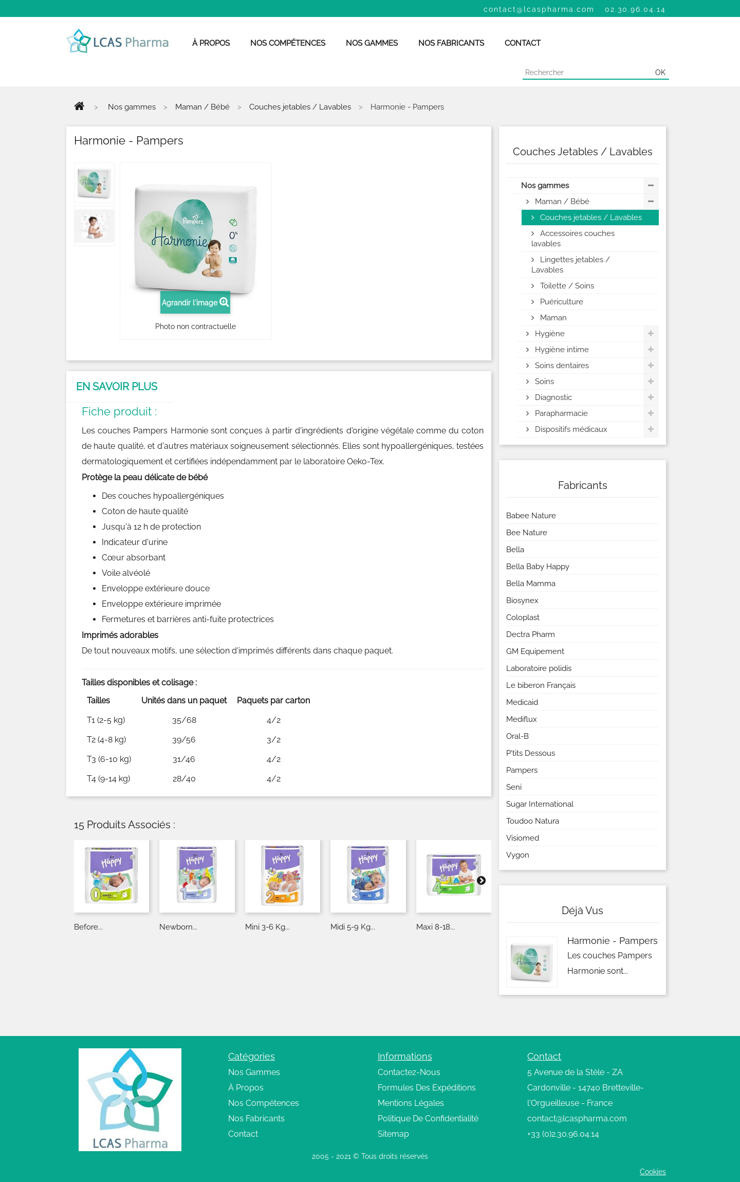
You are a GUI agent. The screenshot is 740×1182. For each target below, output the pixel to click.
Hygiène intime (561, 349)
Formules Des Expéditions (427, 1088)
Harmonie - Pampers (612, 940)
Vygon (517, 855)
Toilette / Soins (566, 285)
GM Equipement (535, 651)
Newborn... (178, 927)
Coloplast (523, 617)
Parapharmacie (560, 413)
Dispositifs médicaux (570, 429)
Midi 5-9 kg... (352, 927)
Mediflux (521, 719)
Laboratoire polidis (538, 668)
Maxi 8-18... (435, 927)
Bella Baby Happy (537, 566)
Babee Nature (531, 515)
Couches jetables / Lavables (590, 217)
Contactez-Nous (409, 1072)
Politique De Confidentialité (428, 1118)
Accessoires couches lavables (573, 238)
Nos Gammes (254, 1072)
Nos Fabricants (256, 1118)
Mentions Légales (411, 1103)
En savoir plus (116, 386)
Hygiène (549, 333)
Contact (243, 1134)
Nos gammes (545, 185)
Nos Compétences (263, 1103)
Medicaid (522, 702)
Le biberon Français (541, 685)
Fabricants (582, 485)
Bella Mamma (531, 583)
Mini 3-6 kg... (267, 927)
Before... (88, 927)
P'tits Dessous (530, 753)
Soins (543, 381)
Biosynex (522, 600)
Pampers (522, 770)
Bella (515, 549)
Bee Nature (526, 532)
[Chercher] (587, 73)
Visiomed (522, 838)
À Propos (246, 1088)
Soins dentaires (561, 365)
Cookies (653, 1172)
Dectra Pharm (530, 634)
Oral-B (517, 736)
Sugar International (540, 804)
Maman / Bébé (561, 201)
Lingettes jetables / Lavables (570, 265)
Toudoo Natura (532, 821)
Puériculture (560, 301)
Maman (552, 317)
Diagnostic (552, 397)
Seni (514, 787)
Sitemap (393, 1134)
